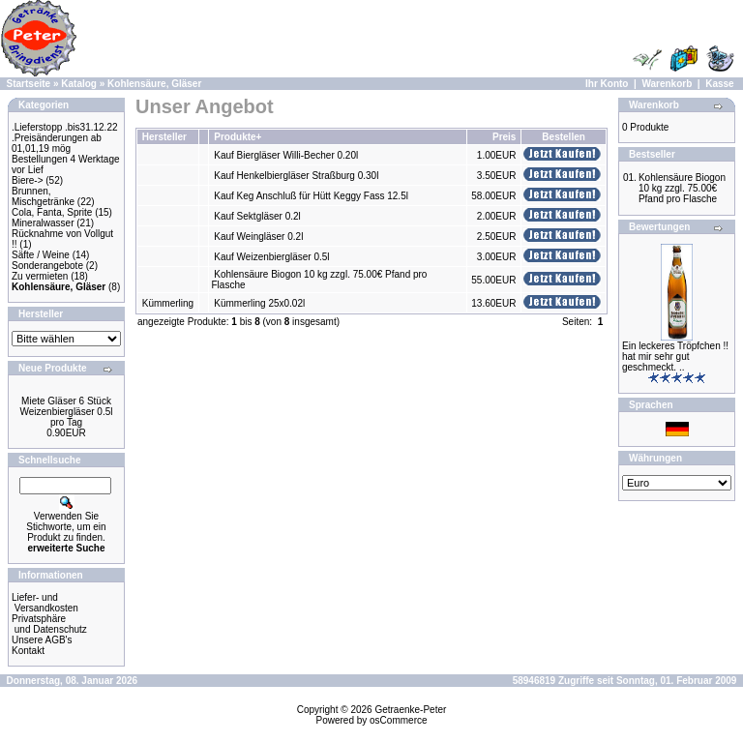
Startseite (29, 83)
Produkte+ (237, 137)
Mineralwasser (43, 223)
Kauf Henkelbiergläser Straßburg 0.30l (296, 175)
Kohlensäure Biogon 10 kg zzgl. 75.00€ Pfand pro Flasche (682, 188)
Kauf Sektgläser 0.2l (257, 216)
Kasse (719, 83)
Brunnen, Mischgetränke (43, 196)
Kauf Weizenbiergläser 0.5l (271, 257)
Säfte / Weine (41, 255)
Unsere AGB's (42, 640)
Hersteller (164, 137)
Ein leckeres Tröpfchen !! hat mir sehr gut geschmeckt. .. (675, 356)
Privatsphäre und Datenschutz (49, 624)
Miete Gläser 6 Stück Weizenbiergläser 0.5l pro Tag (66, 412)
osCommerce (398, 720)
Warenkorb (666, 83)
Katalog (79, 83)
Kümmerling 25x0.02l (259, 303)
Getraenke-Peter (410, 709)
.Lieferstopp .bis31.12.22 (65, 127)
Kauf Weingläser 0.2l (258, 236)
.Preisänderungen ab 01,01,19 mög (57, 143)
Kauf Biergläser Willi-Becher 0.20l (286, 155)
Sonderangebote (47, 265)
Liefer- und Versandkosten (45, 602)
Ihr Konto (606, 83)
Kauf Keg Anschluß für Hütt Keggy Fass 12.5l (311, 196)
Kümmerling (167, 303)
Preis (504, 137)
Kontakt (28, 650)
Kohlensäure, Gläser (154, 83)
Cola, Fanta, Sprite (52, 212)
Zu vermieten (40, 276)
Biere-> (28, 180)
